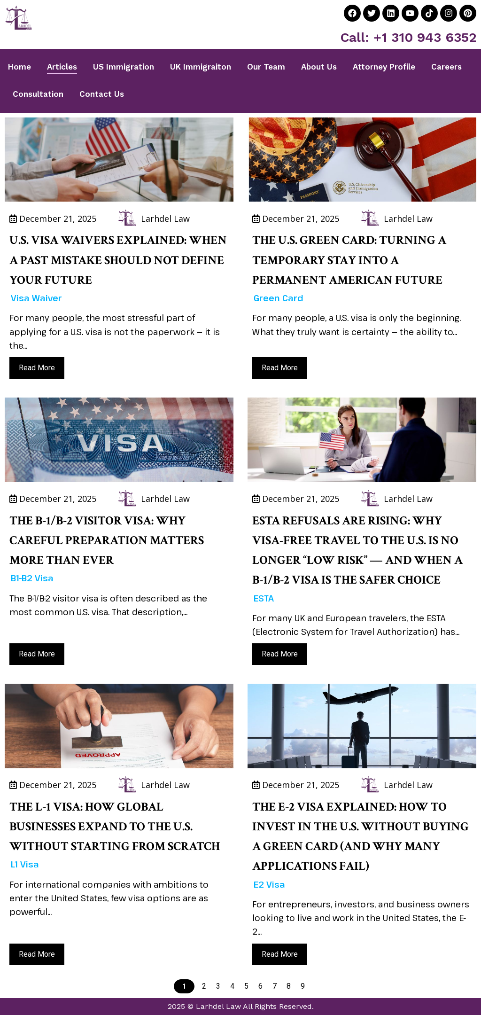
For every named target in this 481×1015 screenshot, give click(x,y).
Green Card (278, 298)
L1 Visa (25, 864)
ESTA (264, 598)
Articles (62, 66)
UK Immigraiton (200, 66)
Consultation (38, 94)
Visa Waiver (36, 298)
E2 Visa (269, 884)
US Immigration (123, 66)
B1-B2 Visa (32, 578)
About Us (319, 66)
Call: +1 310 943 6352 (408, 37)
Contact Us (101, 94)
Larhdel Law (165, 218)
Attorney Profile (384, 66)
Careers (446, 66)
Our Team (266, 66)
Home (19, 66)
